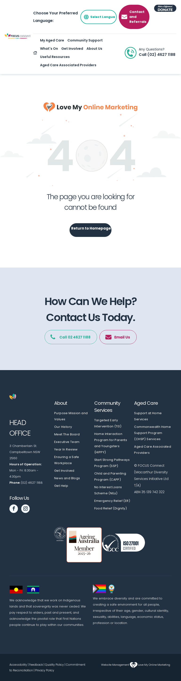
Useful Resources (55, 56)
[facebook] (13, 509)
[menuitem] (73, 416)
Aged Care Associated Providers (68, 65)
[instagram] (25, 509)
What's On (49, 48)
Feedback (36, 665)
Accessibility (18, 665)
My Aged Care (52, 40)
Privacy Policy (44, 670)
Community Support (85, 40)
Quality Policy (54, 665)
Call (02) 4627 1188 (157, 54)
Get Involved (72, 48)
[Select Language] (98, 17)
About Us (94, 48)
